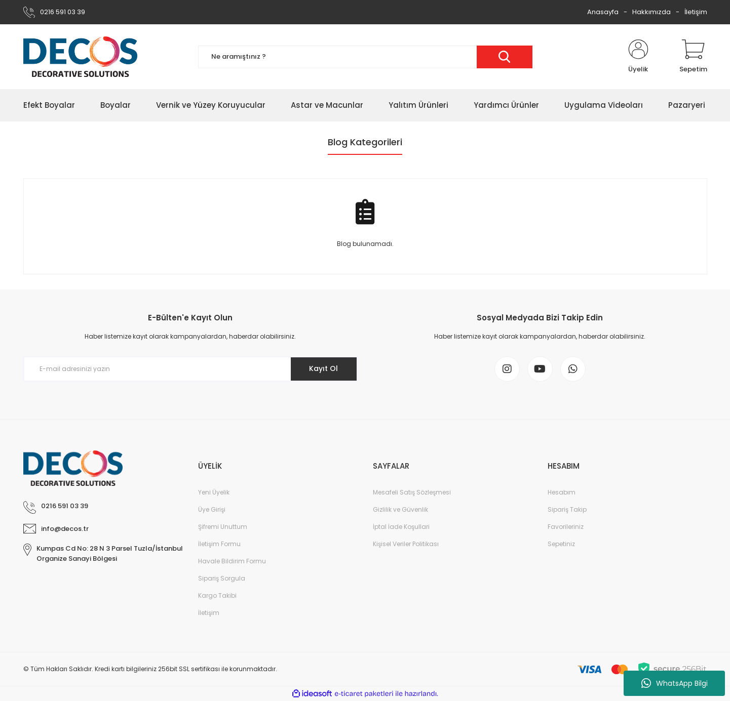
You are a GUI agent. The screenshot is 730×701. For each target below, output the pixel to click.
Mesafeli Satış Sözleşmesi (412, 492)
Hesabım (561, 492)
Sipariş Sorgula (221, 578)
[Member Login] (638, 56)
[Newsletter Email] (190, 369)
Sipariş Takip (567, 509)
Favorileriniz (566, 526)
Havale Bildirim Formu (232, 561)
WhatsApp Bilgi (674, 683)
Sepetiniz (561, 544)
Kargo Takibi (217, 595)
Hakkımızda (651, 12)
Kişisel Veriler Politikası (406, 544)
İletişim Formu (219, 544)
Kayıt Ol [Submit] (323, 368)
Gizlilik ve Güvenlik (400, 509)
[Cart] (693, 56)
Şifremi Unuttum (222, 526)
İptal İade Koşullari (401, 526)
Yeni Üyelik (213, 492)
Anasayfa (603, 12)
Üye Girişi (211, 509)
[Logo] (80, 56)
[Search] (365, 57)
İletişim (695, 12)
